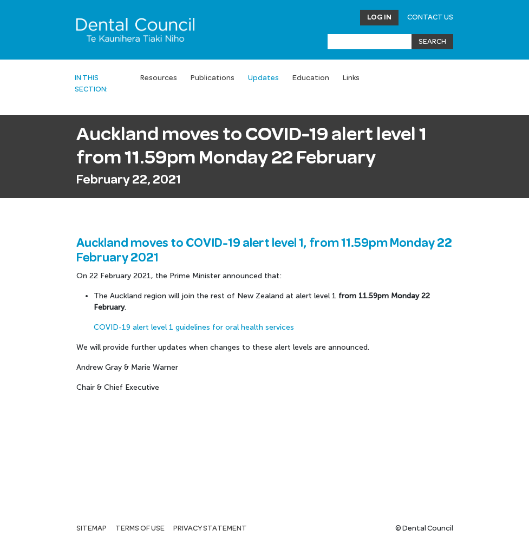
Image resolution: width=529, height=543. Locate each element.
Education (310, 78)
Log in (379, 17)
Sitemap (91, 528)
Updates (263, 78)
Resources (158, 78)
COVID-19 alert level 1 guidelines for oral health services (194, 327)
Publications (212, 78)
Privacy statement (210, 528)
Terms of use (140, 528)
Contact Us (430, 17)
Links (351, 78)
